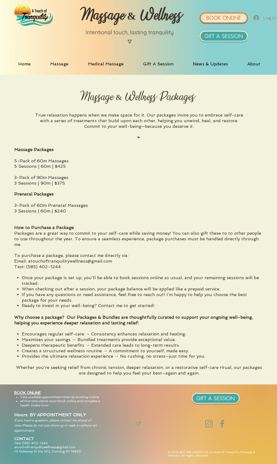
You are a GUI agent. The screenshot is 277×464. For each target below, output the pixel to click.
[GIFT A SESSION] (224, 36)
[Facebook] (222, 423)
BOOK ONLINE (27, 393)
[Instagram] (209, 423)
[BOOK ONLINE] (224, 18)
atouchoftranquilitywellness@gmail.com (45, 447)
